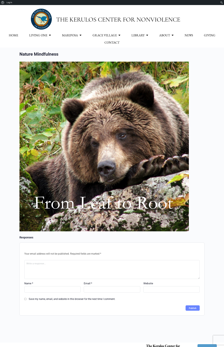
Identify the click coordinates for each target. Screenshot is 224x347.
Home (13, 35)
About (166, 35)
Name (28, 283)
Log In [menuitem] (9, 2)
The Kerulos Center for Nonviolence (118, 19)
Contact (112, 42)
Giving (209, 35)
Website (148, 283)
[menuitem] (2, 2)
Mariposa (72, 35)
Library (139, 35)
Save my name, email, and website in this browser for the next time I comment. (72, 298)
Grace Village (106, 35)
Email (88, 283)
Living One (40, 35)
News (189, 35)
